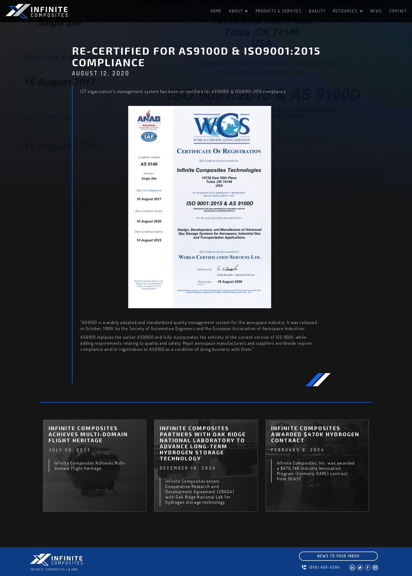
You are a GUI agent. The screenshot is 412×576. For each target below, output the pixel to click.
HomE (216, 11)
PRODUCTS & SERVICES (279, 11)
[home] (44, 11)
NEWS (376, 11)
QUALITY (317, 11)
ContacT (398, 11)
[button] (238, 12)
